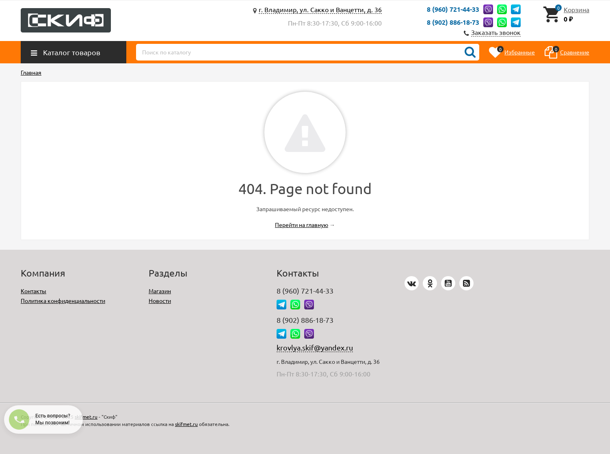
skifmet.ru (86, 416)
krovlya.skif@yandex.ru (315, 347)
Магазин (160, 290)
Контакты (33, 290)
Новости (160, 300)
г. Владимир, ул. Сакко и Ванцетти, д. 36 (320, 9)
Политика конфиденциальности (63, 300)
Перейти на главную (301, 224)
